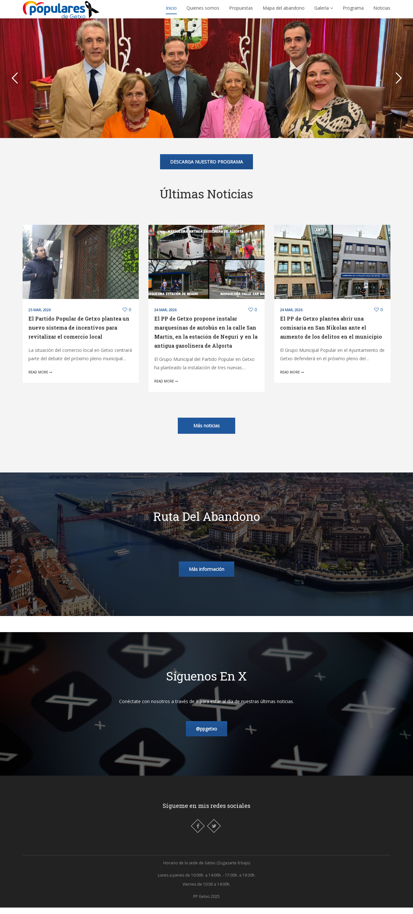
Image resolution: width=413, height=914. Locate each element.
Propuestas (241, 11)
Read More (40, 378)
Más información (206, 575)
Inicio (171, 11)
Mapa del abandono (284, 11)
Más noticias (206, 432)
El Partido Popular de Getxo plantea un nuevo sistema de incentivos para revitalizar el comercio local (78, 334)
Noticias (381, 11)
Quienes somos (202, 11)
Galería (323, 11)
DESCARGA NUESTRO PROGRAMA (206, 168)
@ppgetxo (206, 735)
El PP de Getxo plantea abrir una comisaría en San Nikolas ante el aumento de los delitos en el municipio (331, 334)
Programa (353, 11)
